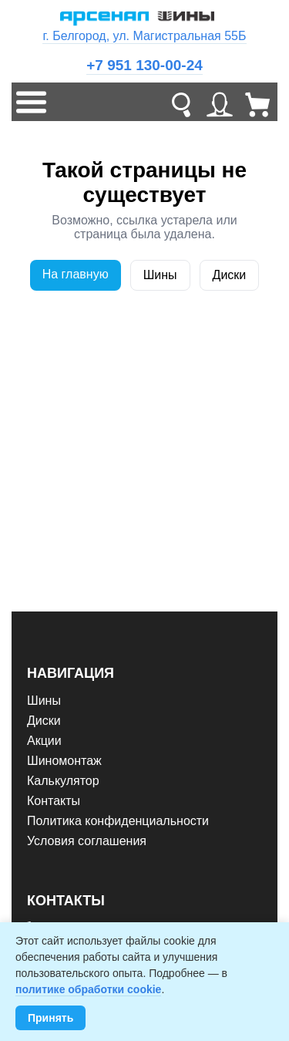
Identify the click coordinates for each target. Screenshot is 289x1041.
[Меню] (31, 102)
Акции (44, 740)
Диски (230, 274)
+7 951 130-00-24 (144, 65)
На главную (75, 274)
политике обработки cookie (88, 989)
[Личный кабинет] (219, 102)
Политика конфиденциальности (118, 820)
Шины (160, 274)
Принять (50, 1018)
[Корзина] (258, 102)
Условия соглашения (86, 840)
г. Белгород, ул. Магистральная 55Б (144, 35)
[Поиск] (181, 102)
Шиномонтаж (64, 760)
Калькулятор (63, 780)
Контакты (53, 800)
